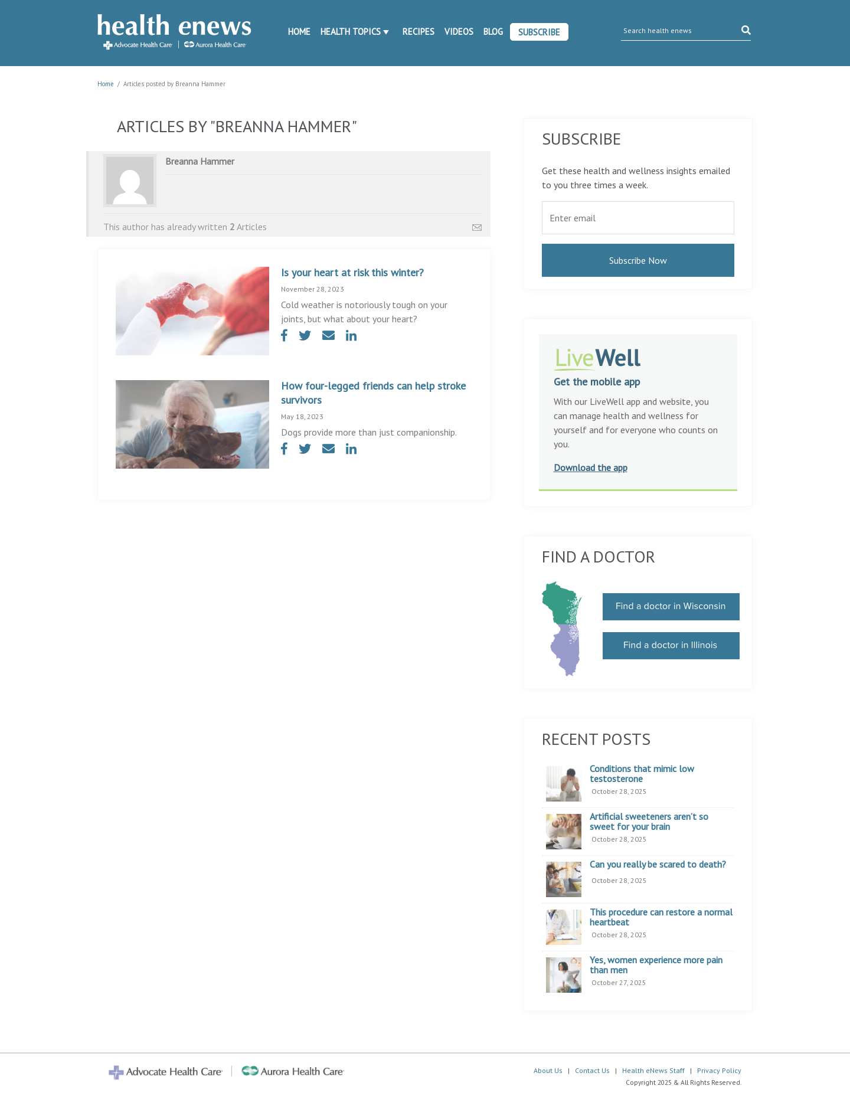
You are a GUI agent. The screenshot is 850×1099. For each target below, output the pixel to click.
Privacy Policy (719, 1070)
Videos (458, 31)
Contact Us (592, 1070)
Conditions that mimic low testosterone (642, 774)
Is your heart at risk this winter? (352, 272)
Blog (493, 31)
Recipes (418, 31)
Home (299, 31)
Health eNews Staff (653, 1070)
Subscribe (539, 32)
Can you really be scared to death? (658, 864)
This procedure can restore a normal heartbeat (661, 917)
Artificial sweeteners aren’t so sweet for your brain (649, 822)
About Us (548, 1070)
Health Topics (351, 31)
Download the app (590, 467)
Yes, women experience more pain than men (656, 965)
